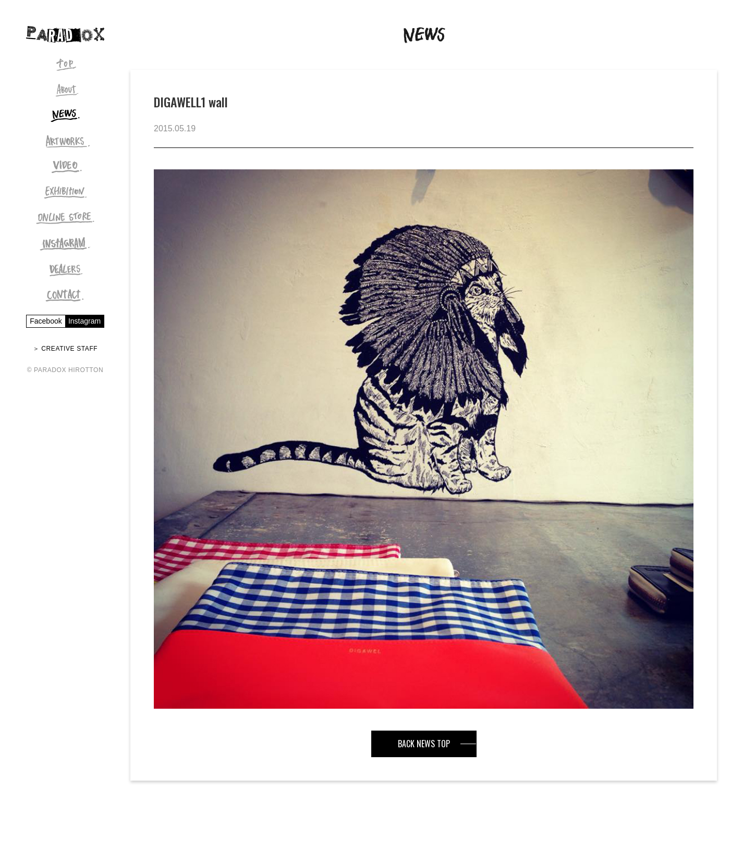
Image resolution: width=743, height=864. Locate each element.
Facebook (46, 321)
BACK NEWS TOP (424, 743)
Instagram (84, 321)
